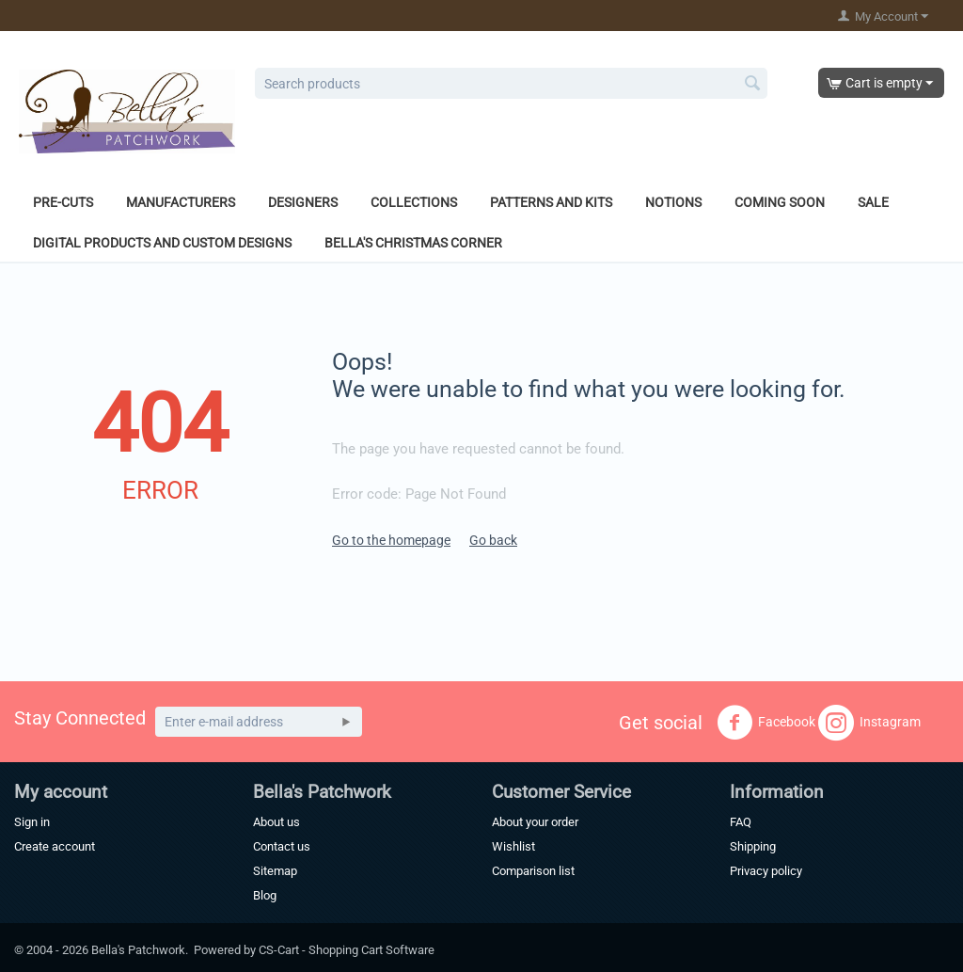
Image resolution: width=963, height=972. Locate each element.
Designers (303, 202)
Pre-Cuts (63, 202)
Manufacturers (180, 202)
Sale (873, 202)
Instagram (869, 723)
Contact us (281, 846)
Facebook (766, 723)
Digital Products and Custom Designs (162, 242)
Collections (414, 202)
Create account (54, 846)
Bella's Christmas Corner (413, 242)
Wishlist (513, 846)
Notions (673, 202)
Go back (493, 540)
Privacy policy (766, 871)
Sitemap (275, 871)
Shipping (753, 846)
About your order (535, 822)
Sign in (32, 822)
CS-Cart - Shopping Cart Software (346, 950)
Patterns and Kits (551, 202)
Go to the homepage (391, 540)
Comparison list (533, 871)
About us (276, 822)
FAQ (740, 822)
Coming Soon (779, 202)
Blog (264, 895)
